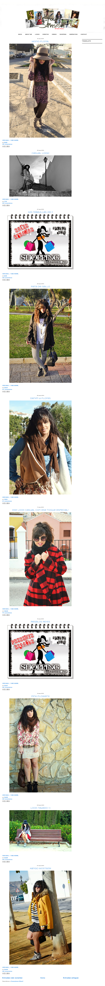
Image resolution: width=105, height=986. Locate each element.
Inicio (42, 978)
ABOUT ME (28, 34)
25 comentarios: (7, 144)
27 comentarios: (7, 389)
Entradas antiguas (71, 978)
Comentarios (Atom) (17, 981)
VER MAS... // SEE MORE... (10, 140)
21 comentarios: (7, 501)
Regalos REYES (40, 622)
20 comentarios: (7, 203)
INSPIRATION (73, 34)
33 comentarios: (7, 971)
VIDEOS (54, 34)
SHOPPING (63, 34)
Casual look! (40, 153)
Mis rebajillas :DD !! (40, 212)
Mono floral (40, 41)
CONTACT (84, 34)
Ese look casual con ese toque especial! (40, 510)
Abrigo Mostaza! (40, 868)
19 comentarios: (7, 612)
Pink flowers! (40, 696)
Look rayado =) (40, 808)
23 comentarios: (7, 277)
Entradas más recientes (12, 978)
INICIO (20, 34)
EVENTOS (46, 34)
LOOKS (37, 34)
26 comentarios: (7, 687)
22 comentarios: (7, 799)
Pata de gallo (40, 287)
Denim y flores (40, 398)
